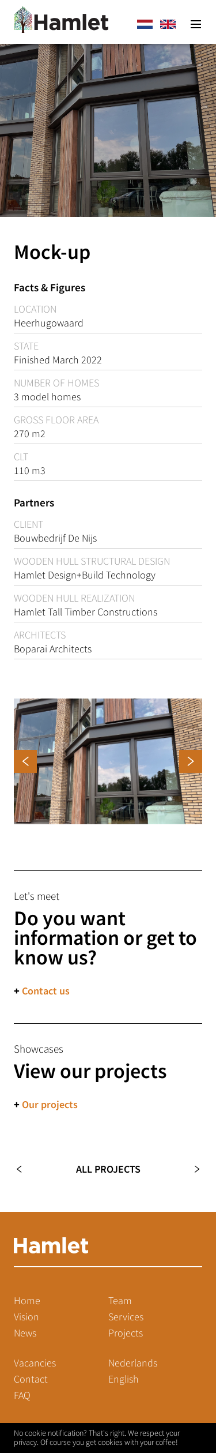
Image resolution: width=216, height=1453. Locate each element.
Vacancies (35, 1363)
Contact (31, 1379)
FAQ (22, 1395)
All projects (108, 1169)
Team (120, 1300)
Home (27, 1300)
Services (125, 1317)
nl (144, 24)
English (123, 1379)
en (167, 24)
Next (190, 1169)
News (25, 1333)
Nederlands (132, 1363)
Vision (26, 1317)
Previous (25, 1169)
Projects (125, 1333)
